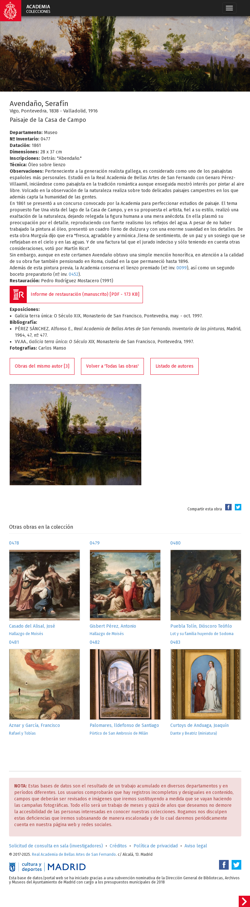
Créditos (118, 846)
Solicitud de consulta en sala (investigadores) (56, 846)
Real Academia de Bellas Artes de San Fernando (74, 854)
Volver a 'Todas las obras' (112, 366)
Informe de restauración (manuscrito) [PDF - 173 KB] (85, 294)
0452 (73, 274)
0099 (181, 268)
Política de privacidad (156, 846)
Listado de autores (174, 366)
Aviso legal (196, 846)
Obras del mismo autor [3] (42, 366)
